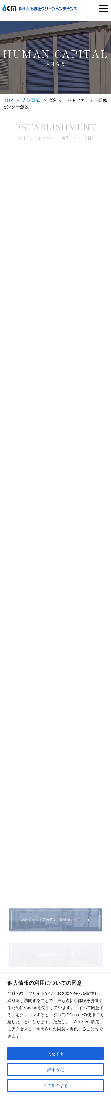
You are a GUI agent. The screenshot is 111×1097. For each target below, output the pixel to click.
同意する (55, 1053)
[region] (55, 1035)
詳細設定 (55, 1069)
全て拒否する (55, 1085)
